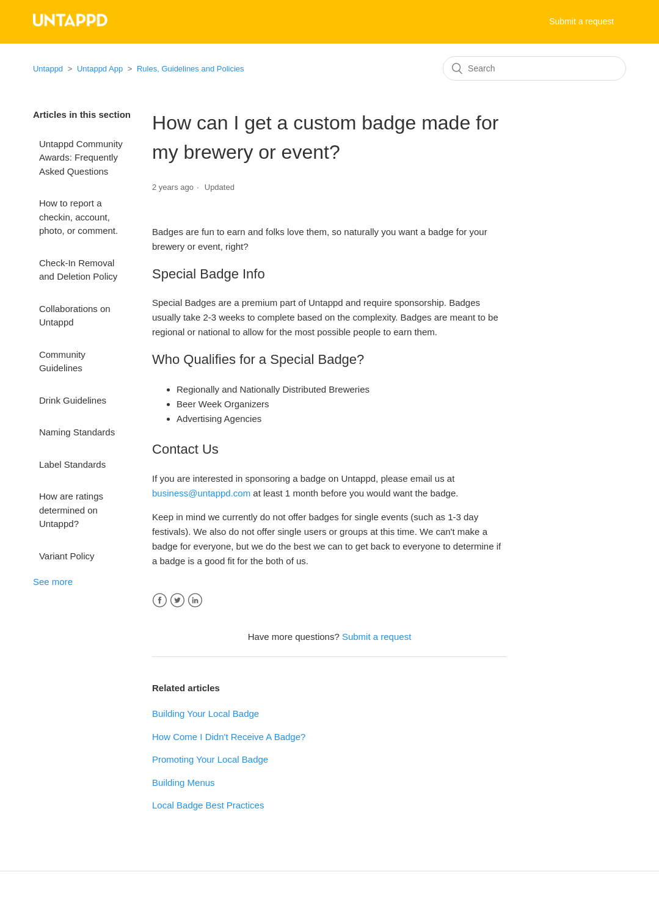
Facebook (159, 600)
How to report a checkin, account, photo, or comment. (78, 217)
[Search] (534, 68)
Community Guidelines (62, 361)
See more (53, 581)
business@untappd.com (201, 493)
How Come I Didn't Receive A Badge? (228, 737)
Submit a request (581, 21)
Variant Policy (67, 556)
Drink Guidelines (72, 400)
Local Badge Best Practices (208, 805)
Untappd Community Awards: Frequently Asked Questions (81, 157)
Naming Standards (77, 432)
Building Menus (183, 782)
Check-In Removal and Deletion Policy (78, 270)
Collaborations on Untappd (75, 315)
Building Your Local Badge (205, 713)
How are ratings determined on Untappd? (71, 510)
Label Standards (72, 464)
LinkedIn (195, 600)
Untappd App (101, 68)
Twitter (177, 600)
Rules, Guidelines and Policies (190, 68)
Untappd (48, 68)
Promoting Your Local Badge (210, 759)
